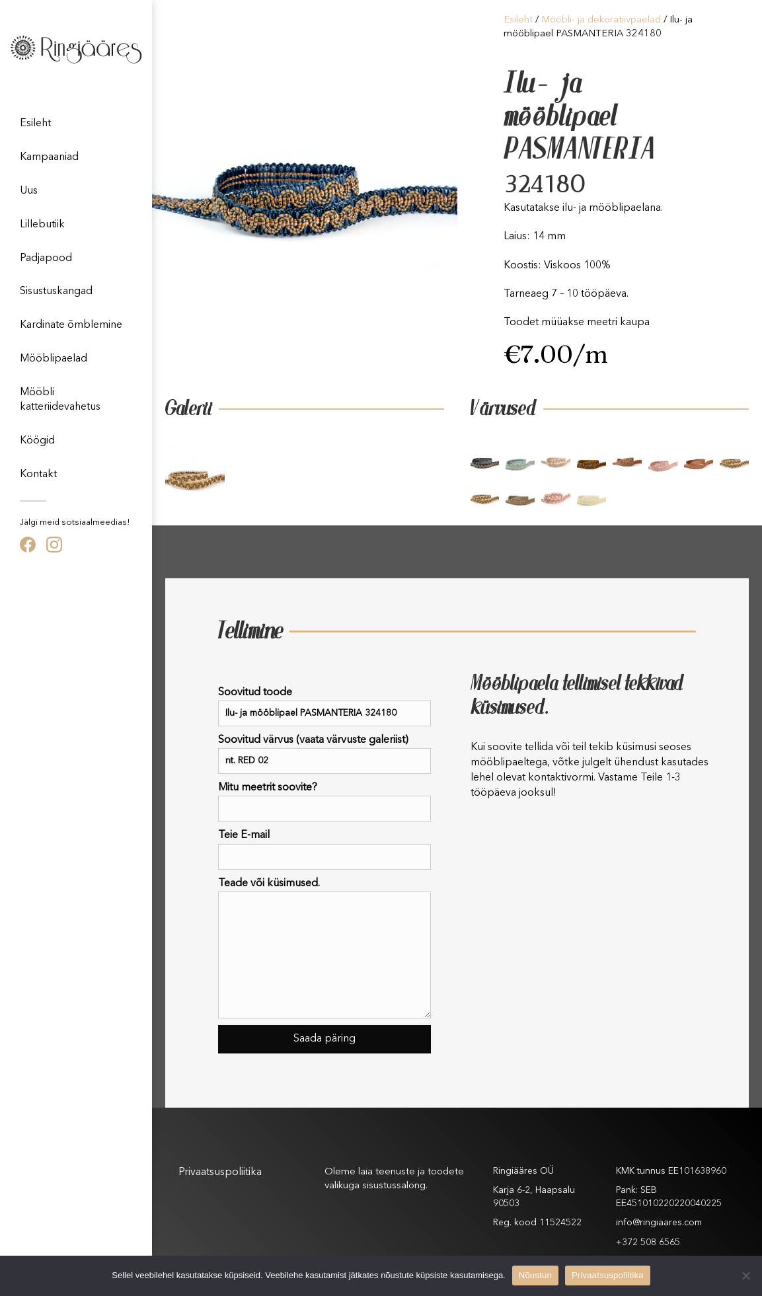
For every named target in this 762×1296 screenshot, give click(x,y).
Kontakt (38, 474)
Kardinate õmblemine (71, 325)
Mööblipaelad (53, 359)
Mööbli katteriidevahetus (60, 399)
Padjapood (46, 258)
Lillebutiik (42, 224)
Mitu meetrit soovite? (324, 801)
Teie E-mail (324, 849)
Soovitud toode (324, 706)
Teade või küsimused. (324, 948)
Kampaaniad (49, 157)
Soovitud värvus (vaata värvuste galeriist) (324, 754)
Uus (29, 191)
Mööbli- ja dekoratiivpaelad (601, 20)
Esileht (35, 123)
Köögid (37, 441)
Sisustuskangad (56, 291)
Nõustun (535, 1275)
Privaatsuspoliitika (220, 1172)
